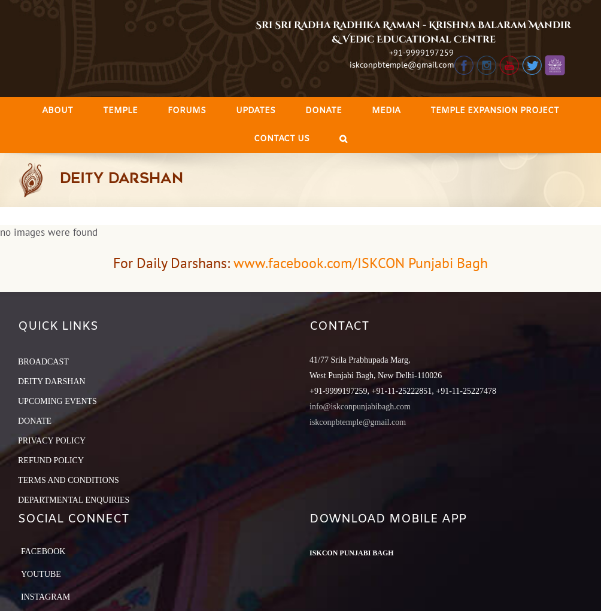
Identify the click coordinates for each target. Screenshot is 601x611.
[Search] (343, 139)
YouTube (41, 574)
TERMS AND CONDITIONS (68, 480)
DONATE (34, 421)
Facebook (43, 551)
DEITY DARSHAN (52, 381)
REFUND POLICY (51, 460)
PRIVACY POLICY (52, 440)
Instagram (45, 596)
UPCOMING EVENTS (57, 401)
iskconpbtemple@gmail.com (402, 64)
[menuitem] (57, 111)
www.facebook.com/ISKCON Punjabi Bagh (360, 263)
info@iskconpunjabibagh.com (360, 406)
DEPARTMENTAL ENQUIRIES (73, 500)
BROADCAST (43, 361)
